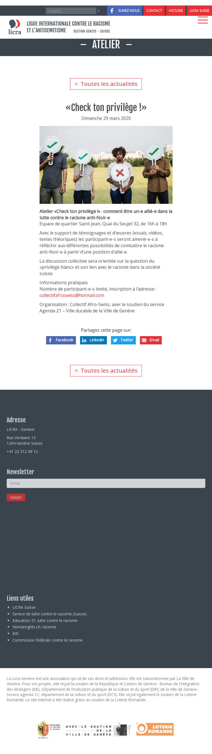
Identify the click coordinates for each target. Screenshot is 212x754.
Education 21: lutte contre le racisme (45, 620)
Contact (154, 10)
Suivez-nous (128, 10)
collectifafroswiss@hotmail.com (71, 295)
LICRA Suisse (199, 10)
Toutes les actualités (109, 84)
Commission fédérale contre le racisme (47, 640)
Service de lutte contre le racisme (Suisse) (49, 613)
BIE (15, 633)
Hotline (176, 10)
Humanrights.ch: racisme (34, 626)
